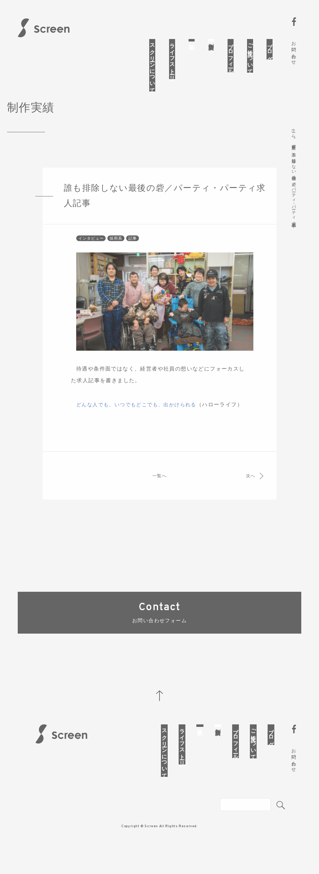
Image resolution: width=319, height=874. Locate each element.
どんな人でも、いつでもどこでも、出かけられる (140, 417)
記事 (134, 250)
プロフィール (231, 56)
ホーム (293, 131)
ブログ (270, 49)
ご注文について (250, 56)
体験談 (192, 40)
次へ (247, 499)
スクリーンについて (152, 65)
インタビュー (91, 250)
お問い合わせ (293, 50)
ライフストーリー (172, 59)
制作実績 (211, 40)
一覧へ (159, 499)
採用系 (117, 250)
